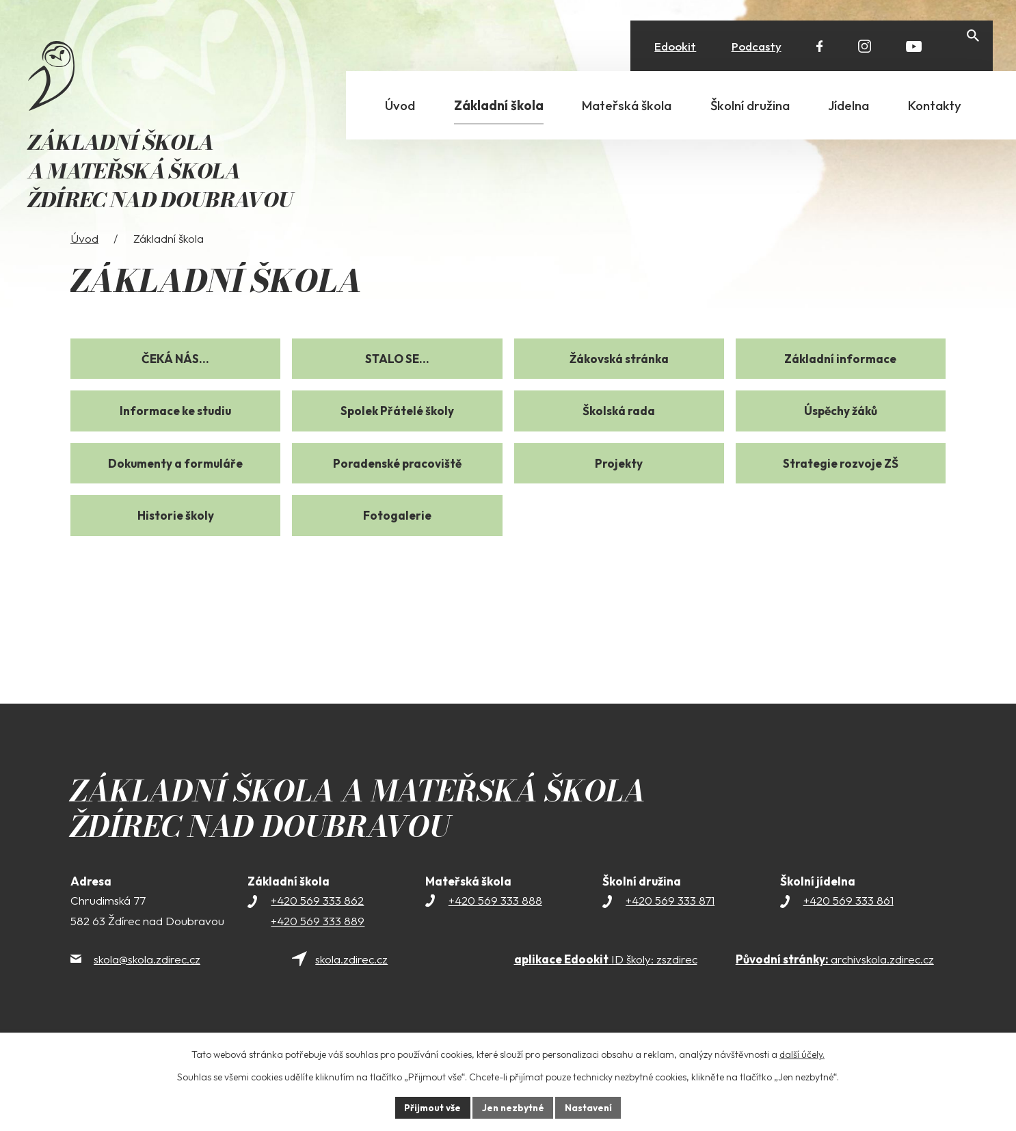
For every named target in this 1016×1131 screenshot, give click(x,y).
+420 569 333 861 (848, 923)
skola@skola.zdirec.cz (147, 981)
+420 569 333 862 (317, 923)
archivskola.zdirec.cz (835, 981)
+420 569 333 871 (670, 923)
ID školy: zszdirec (605, 981)
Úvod (84, 261)
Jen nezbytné (513, 1107)
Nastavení (590, 1107)
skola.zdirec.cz (351, 981)
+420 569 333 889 (317, 943)
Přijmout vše (430, 1107)
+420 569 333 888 (495, 923)
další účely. (802, 1054)
